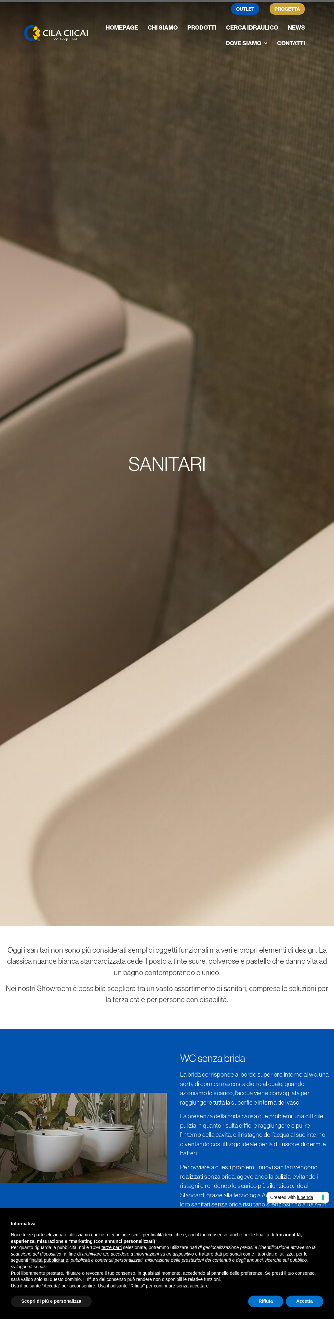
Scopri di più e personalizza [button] (51, 1301)
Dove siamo (246, 43)
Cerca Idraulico (252, 27)
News (296, 27)
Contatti (291, 43)
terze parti (111, 1247)
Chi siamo (163, 27)
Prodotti (201, 27)
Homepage (122, 27)
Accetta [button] (304, 1301)
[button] (246, 43)
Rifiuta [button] (266, 1301)
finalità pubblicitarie (48, 1260)
